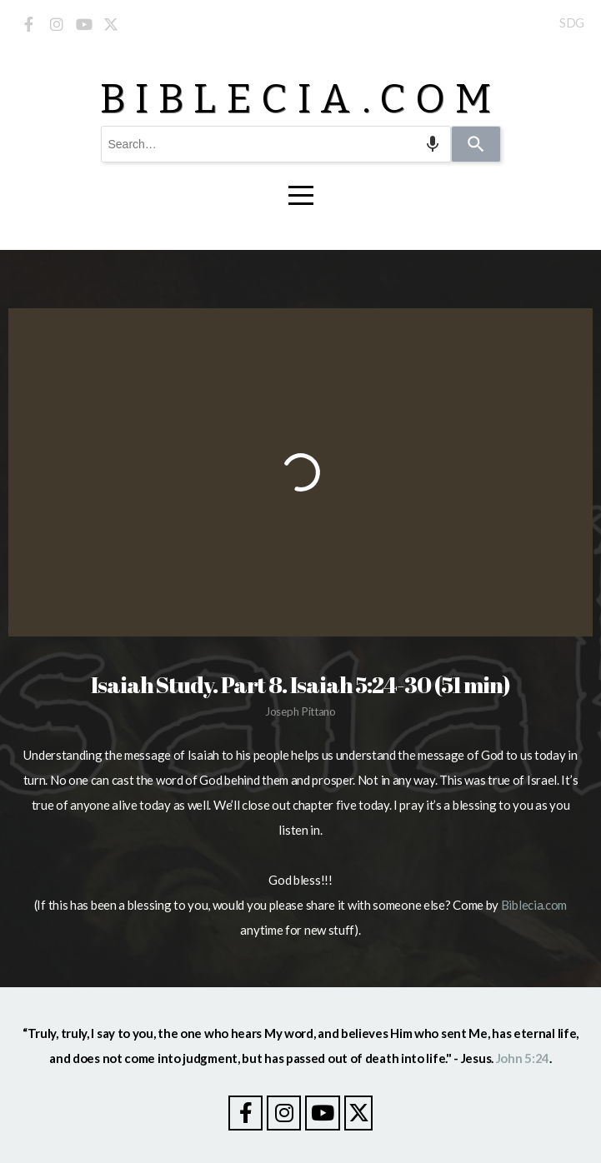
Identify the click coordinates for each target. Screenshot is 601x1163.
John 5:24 (522, 1058)
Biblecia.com (534, 904)
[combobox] (276, 144)
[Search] (476, 144)
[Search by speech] (432, 144)
